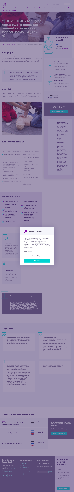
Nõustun (37, 260)
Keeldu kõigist (37, 256)
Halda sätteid (28, 251)
